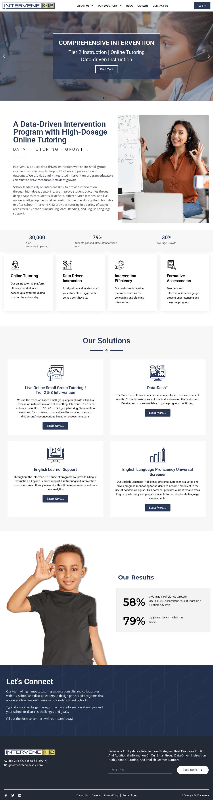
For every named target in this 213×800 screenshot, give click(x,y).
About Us (85, 6)
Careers (142, 5)
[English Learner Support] (55, 455)
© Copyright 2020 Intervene (195, 795)
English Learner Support (55, 469)
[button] (4, 56)
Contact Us (160, 5)
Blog (129, 5)
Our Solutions (110, 6)
